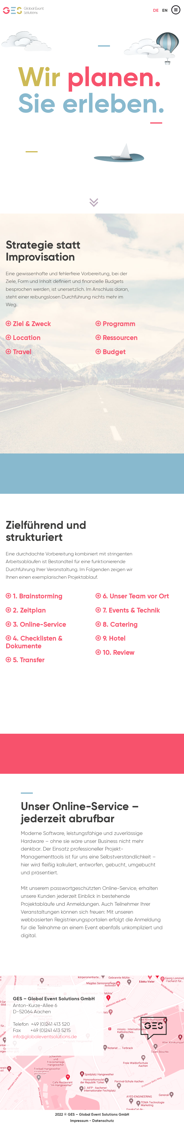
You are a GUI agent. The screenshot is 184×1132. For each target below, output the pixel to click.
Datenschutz (103, 1121)
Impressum (79, 1121)
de (156, 10)
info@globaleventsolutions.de (45, 1036)
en (164, 10)
